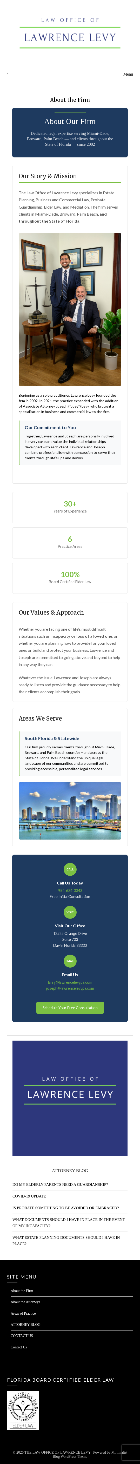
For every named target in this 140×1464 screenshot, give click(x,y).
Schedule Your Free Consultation (70, 1008)
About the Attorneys (25, 1302)
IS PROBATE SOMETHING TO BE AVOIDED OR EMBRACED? (65, 1208)
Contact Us (19, 1347)
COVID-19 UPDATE (29, 1196)
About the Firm (22, 1291)
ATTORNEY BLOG (26, 1325)
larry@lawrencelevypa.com (70, 982)
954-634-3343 (70, 890)
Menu (128, 74)
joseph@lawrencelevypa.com (70, 988)
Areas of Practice (23, 1313)
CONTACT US (22, 1336)
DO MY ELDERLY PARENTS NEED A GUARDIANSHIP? (60, 1184)
